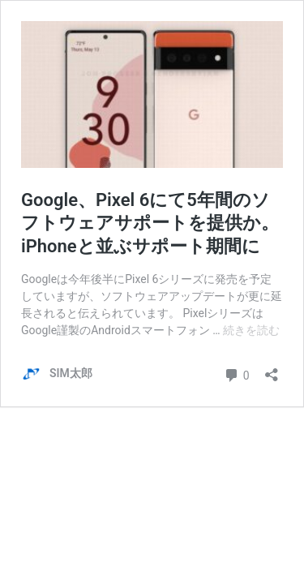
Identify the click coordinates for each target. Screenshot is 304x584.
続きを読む (251, 330)
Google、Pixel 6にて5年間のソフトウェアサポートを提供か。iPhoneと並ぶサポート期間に (150, 223)
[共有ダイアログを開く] (271, 369)
